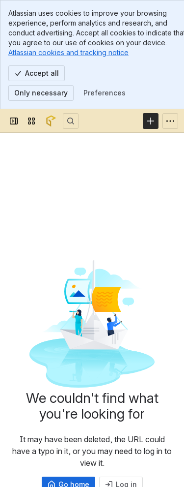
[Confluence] (51, 121)
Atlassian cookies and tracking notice (68, 52)
